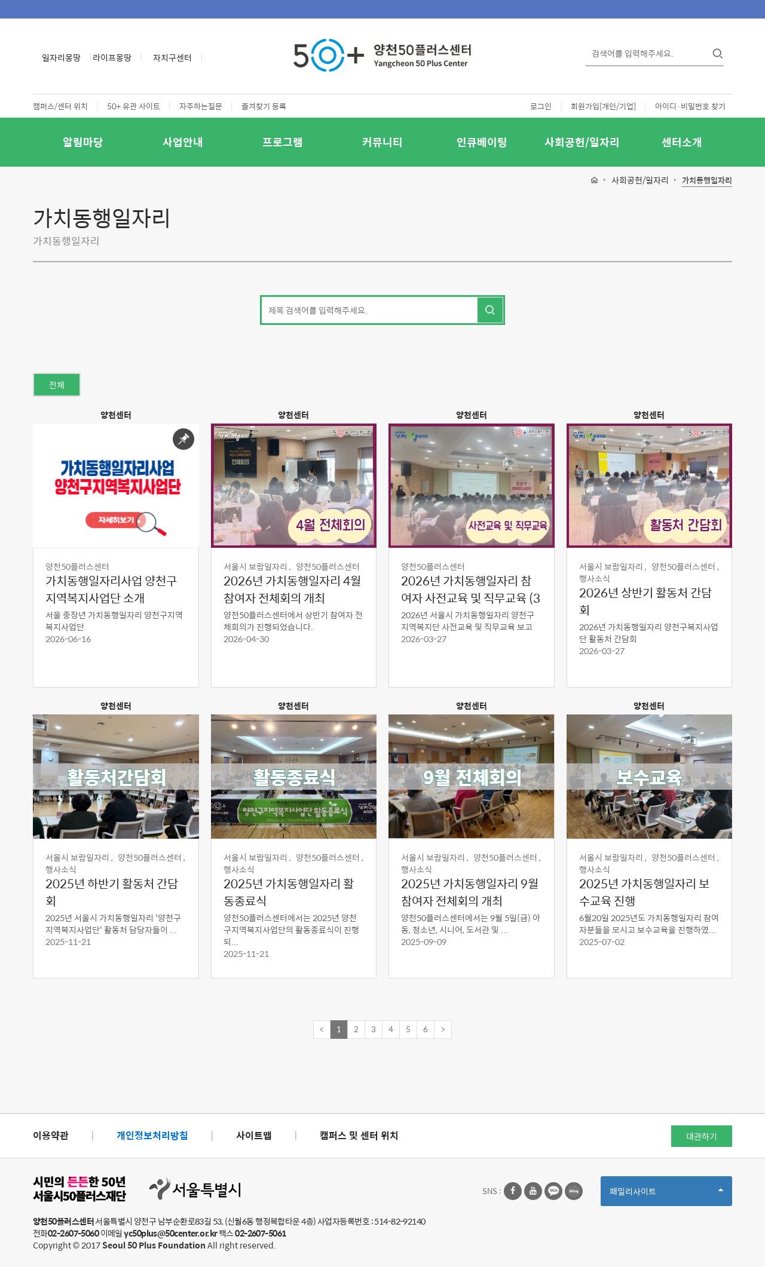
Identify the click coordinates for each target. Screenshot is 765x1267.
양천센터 (115, 415)
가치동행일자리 (707, 180)
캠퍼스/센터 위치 (60, 106)
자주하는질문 (200, 106)
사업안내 (183, 142)
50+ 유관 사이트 (133, 106)
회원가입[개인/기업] (603, 106)
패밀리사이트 (666, 1195)
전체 (57, 384)
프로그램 (282, 142)
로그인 (541, 106)
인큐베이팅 (482, 142)
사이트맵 (254, 1135)
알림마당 (83, 142)
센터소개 (682, 142)
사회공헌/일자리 (582, 142)
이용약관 (51, 1135)
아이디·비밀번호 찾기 (690, 106)
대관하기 (701, 1136)
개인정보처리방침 (152, 1135)
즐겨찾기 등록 (263, 106)
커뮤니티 (382, 142)
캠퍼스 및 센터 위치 (359, 1135)
